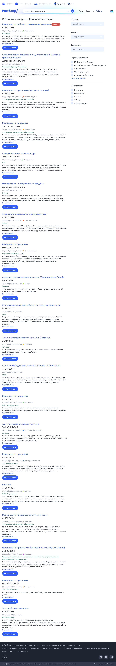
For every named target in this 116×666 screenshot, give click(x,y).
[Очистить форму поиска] (68, 11)
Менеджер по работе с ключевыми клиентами (26, 24)
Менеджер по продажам (15, 123)
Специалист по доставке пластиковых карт (24, 214)
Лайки (4, 652)
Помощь (22, 648)
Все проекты (23, 652)
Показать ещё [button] (7, 43)
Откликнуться (10, 48)
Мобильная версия (9, 648)
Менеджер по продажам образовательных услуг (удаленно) (33, 547)
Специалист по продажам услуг (18, 153)
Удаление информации (73, 648)
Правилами (72, 664)
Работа (99, 11)
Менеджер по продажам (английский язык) (25, 515)
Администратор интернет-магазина (20, 424)
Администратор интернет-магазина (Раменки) (26, 338)
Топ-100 (12, 652)
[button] (35, 40)
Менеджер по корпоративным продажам (23, 184)
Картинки (90, 11)
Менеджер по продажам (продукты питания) (25, 90)
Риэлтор (6, 484)
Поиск (81, 11)
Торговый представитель (15, 608)
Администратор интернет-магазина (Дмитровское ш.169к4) (33, 277)
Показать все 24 (78, 78)
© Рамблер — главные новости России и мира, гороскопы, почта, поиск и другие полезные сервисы (41, 645)
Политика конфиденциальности (96, 648)
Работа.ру (110, 664)
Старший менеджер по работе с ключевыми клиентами (31, 305)
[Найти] (72, 11)
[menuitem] (7, 3)
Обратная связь (34, 648)
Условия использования (51, 648)
